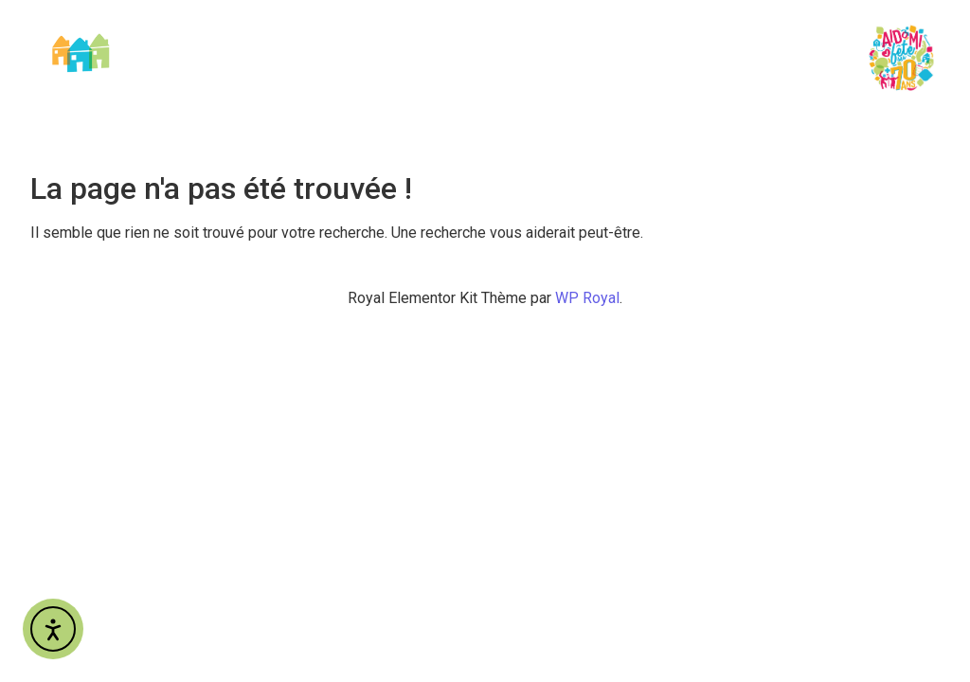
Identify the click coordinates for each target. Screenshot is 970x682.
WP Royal (587, 298)
